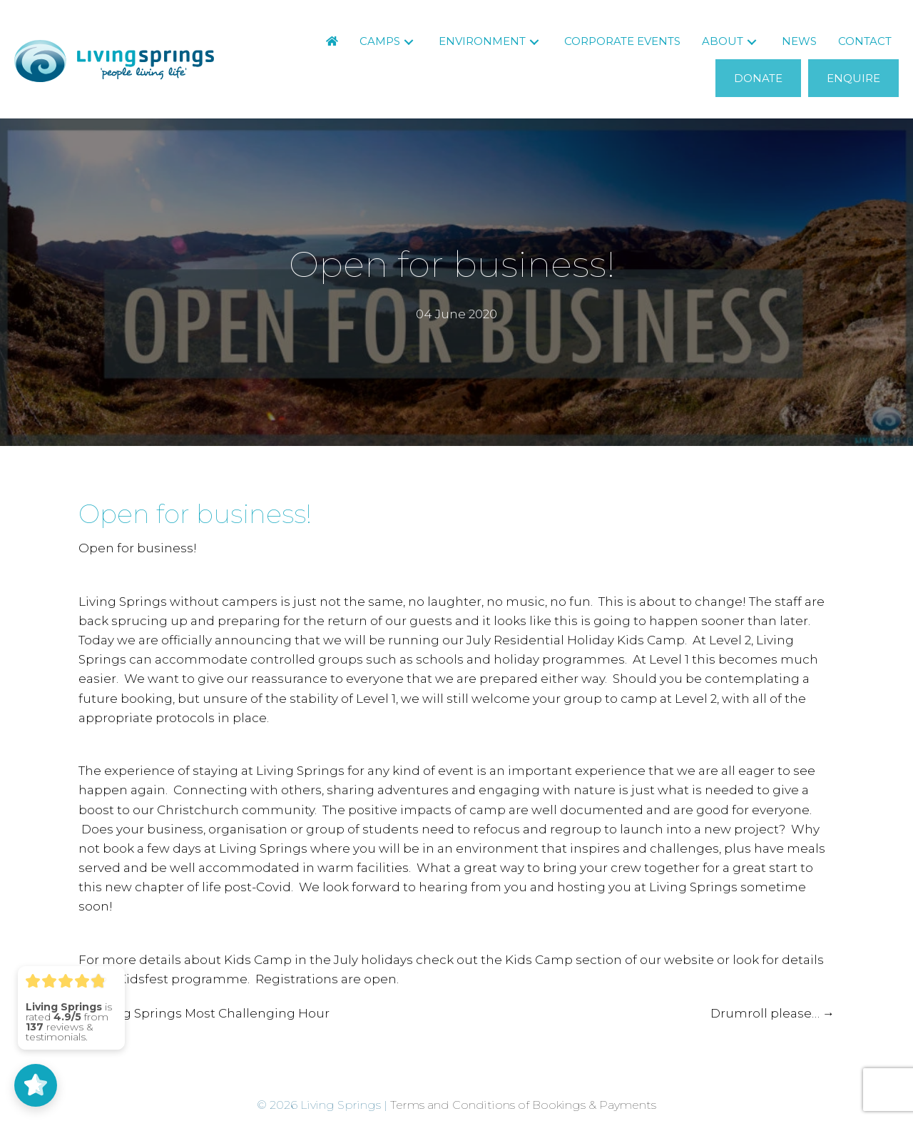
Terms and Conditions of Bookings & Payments (523, 1105)
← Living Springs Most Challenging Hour (204, 1013)
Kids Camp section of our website (609, 960)
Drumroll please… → (772, 1013)
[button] (408, 42)
